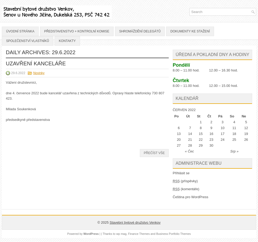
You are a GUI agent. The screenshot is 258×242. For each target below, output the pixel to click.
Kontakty (67, 41)
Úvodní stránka (20, 31)
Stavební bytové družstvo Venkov (135, 222)
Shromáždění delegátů (140, 31)
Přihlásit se (181, 173)
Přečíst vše (154, 153)
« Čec (189, 151)
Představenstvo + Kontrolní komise (76, 31)
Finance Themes (139, 233)
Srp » (234, 151)
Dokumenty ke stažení (190, 31)
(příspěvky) (185, 181)
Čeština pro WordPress (190, 197)
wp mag (121, 233)
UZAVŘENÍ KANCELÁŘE (36, 63)
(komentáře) (186, 189)
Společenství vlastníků (27, 41)
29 (201, 145)
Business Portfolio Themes (173, 233)
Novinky (39, 73)
